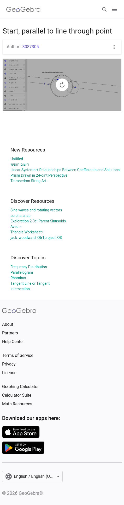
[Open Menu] (114, 9)
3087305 (30, 46)
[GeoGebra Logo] (23, 9)
